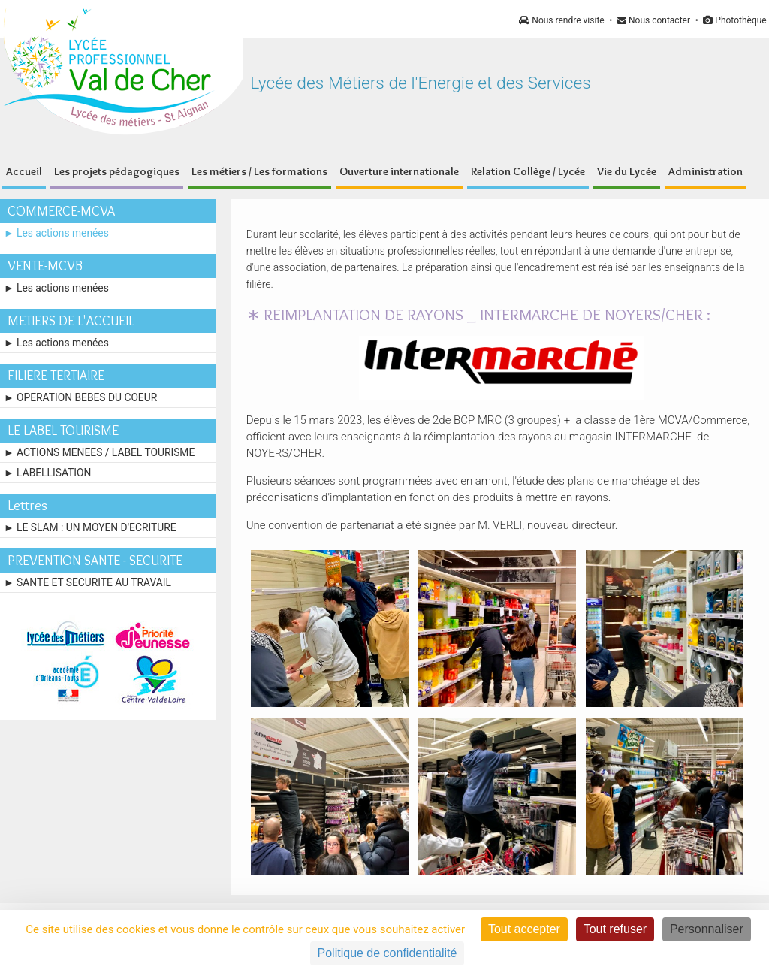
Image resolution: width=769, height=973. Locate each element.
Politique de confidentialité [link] (387, 953)
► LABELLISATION (47, 473)
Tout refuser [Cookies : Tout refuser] (615, 929)
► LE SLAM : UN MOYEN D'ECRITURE (90, 527)
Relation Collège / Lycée (528, 171)
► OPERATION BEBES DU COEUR (80, 397)
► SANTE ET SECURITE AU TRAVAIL (87, 582)
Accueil (24, 171)
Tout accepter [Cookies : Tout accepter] (524, 929)
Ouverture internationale (399, 171)
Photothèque (734, 20)
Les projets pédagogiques (116, 171)
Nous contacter (653, 20)
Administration (705, 171)
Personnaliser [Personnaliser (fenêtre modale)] (706, 929)
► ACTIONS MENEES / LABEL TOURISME (99, 452)
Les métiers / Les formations (259, 171)
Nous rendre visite (561, 20)
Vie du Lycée (626, 171)
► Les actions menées (56, 233)
